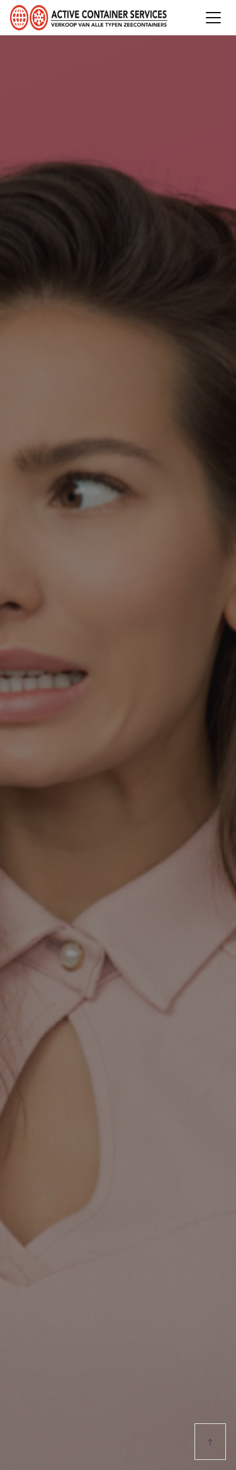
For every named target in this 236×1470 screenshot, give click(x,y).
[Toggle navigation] (213, 17)
